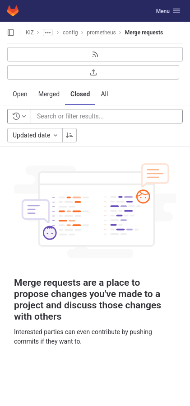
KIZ (30, 32)
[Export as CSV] (93, 72)
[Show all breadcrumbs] (48, 32)
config (70, 32)
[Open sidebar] (11, 32)
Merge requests (144, 32)
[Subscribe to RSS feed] (95, 54)
